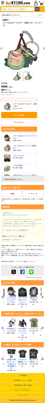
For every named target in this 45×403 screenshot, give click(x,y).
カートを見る (19, 115)
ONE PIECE (6, 15)
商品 (11, 194)
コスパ (40, 15)
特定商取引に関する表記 (23, 385)
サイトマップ (23, 395)
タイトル (33, 194)
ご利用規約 (23, 375)
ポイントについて (7, 94)
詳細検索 (42, 9)
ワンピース (16, 15)
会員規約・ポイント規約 (23, 380)
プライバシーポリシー (23, 390)
